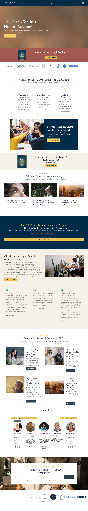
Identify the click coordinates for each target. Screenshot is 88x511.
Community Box (46, 455)
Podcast (26, 3)
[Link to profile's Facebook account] (19, 449)
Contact (44, 505)
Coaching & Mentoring (69, 3)
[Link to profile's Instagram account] (17, 449)
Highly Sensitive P (32, 222)
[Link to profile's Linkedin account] (15, 449)
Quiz (30, 3)
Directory (35, 3)
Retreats (57, 3)
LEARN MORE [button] (31, 370)
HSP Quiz (44, 506)
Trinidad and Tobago (71, 447)
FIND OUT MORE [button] (53, 138)
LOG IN (79, 3)
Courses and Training (46, 3)
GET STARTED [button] (10, 36)
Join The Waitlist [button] (44, 237)
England (18, 447)
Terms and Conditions (44, 501)
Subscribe (44, 508)
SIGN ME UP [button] (69, 483)
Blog (21, 3)
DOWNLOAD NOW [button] (51, 58)
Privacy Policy (44, 503)
